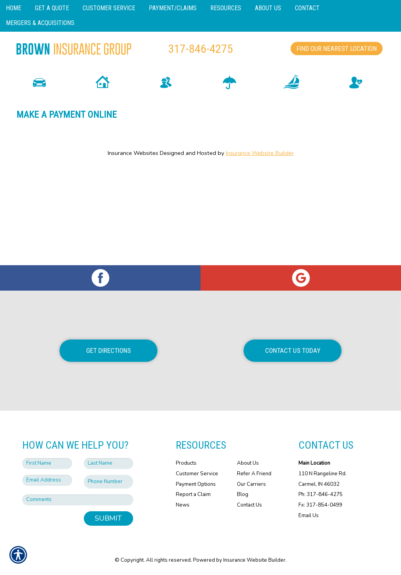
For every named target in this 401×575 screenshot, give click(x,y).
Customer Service (197, 473)
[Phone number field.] (109, 482)
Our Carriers (251, 483)
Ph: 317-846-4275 (320, 494)
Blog (242, 494)
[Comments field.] (77, 499)
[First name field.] (47, 463)
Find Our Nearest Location (336, 48)
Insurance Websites (133, 183)
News (183, 505)
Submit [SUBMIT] (108, 518)
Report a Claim (193, 494)
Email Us (308, 515)
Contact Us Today (292, 350)
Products (186, 463)
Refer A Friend (254, 473)
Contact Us (249, 505)
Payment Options (196, 483)
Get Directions (108, 350)
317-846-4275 (200, 49)
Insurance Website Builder (260, 183)
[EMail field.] (47, 480)
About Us (248, 463)
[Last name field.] (109, 463)
